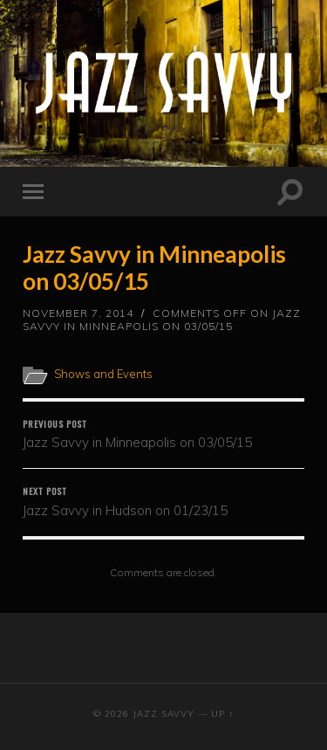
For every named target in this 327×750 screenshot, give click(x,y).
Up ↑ (222, 713)
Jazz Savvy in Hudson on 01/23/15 (163, 501)
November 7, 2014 (78, 313)
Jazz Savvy (163, 713)
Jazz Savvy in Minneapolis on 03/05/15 (154, 268)
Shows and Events (103, 374)
